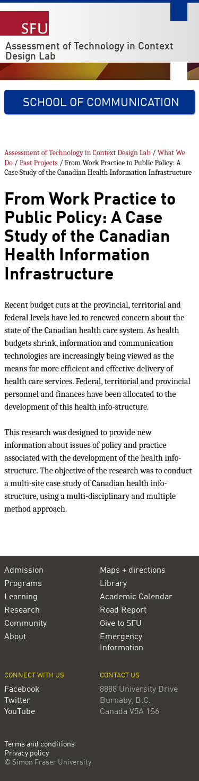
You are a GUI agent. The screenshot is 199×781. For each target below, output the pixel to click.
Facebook (22, 689)
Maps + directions (133, 570)
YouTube (19, 712)
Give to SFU (121, 623)
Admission (24, 570)
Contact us (120, 675)
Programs (23, 584)
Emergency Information (121, 642)
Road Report (123, 610)
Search (178, 12)
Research (22, 610)
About (15, 637)
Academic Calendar (136, 597)
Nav (178, 71)
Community (25, 623)
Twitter (17, 701)
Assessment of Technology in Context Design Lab (89, 51)
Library (113, 584)
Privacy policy (26, 753)
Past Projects (39, 162)
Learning (21, 597)
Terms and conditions (39, 744)
